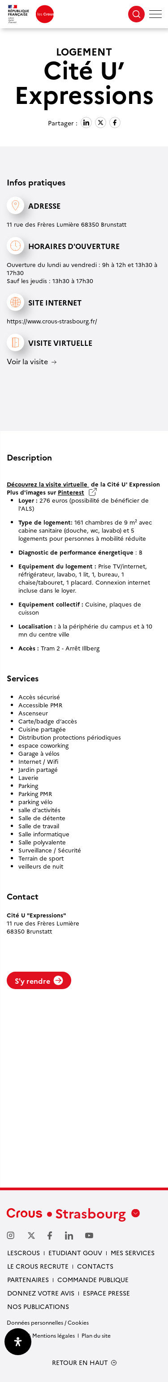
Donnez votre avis (40, 1292)
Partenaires (28, 1279)
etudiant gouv (75, 1252)
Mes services (133, 1252)
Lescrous (23, 1252)
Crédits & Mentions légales (41, 1335)
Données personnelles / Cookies (48, 1322)
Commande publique (93, 1279)
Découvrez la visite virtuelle (48, 484)
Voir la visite (27, 361)
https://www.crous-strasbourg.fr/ (52, 321)
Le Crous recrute (38, 1265)
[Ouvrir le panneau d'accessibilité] (17, 1341)
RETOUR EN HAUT (80, 1362)
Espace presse (106, 1292)
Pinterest (71, 492)
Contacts (95, 1265)
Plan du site (96, 1335)
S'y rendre (39, 981)
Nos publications (38, 1306)
